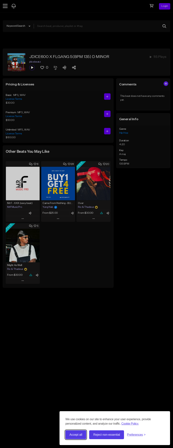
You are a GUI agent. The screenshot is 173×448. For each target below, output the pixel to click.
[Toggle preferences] (136, 434)
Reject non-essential (106, 434)
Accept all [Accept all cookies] (75, 434)
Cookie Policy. (130, 423)
